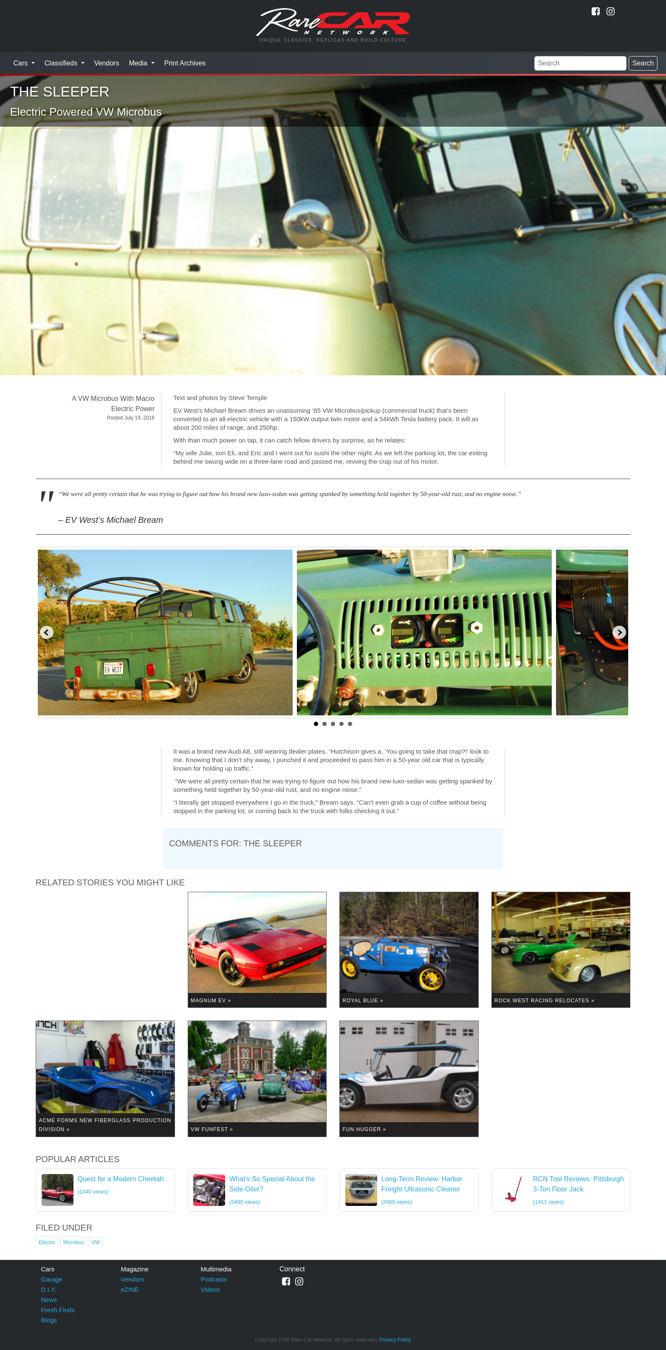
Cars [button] (22, 63)
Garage (51, 1279)
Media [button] (139, 63)
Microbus (73, 1242)
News (49, 1299)
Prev (47, 632)
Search (643, 63)
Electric (47, 1242)
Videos (210, 1289)
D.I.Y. (48, 1289)
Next (619, 632)
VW (96, 1242)
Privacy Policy (395, 1340)
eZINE (130, 1289)
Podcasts (214, 1279)
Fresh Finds (58, 1309)
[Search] (580, 63)
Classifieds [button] (62, 63)
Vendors (106, 63)
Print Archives (185, 63)
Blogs (49, 1320)
